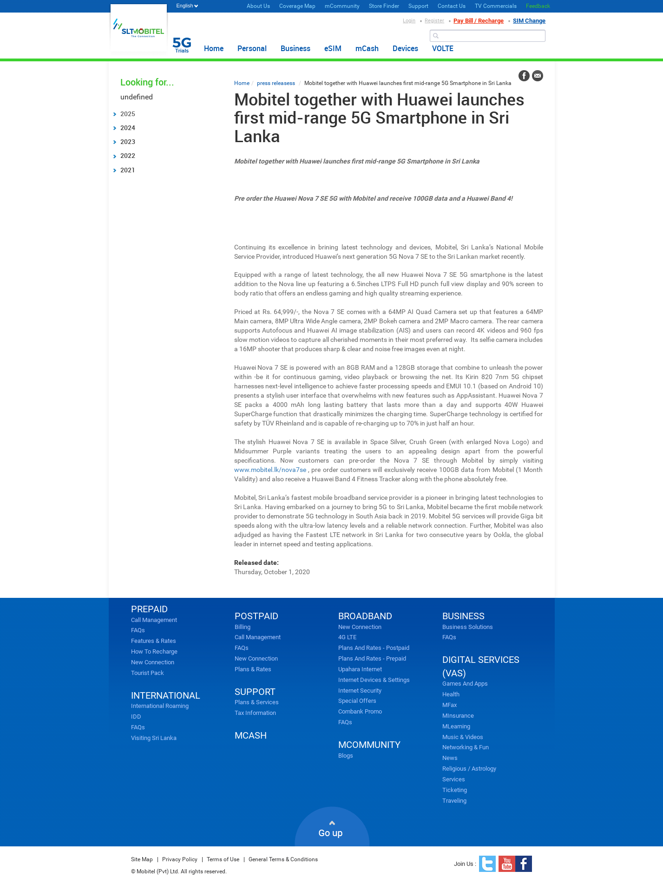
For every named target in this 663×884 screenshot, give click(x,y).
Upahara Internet (360, 669)
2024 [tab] (124, 127)
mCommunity (342, 6)
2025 (127, 113)
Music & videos (462, 736)
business (463, 616)
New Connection (152, 662)
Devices (405, 48)
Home (213, 48)
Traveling (454, 800)
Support (418, 6)
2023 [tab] (124, 141)
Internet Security (359, 690)
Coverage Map (297, 6)
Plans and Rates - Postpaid (373, 647)
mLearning (456, 726)
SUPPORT (255, 691)
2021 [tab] (124, 169)
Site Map (142, 859)
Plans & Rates (253, 669)
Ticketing (454, 789)
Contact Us (452, 6)
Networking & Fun (465, 747)
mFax (449, 704)
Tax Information (255, 712)
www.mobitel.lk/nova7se (270, 469)
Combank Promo (360, 711)
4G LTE (347, 637)
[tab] (168, 113)
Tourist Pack (147, 672)
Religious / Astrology (469, 768)
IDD (136, 716)
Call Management (154, 619)
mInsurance (458, 715)
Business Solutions (467, 626)
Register (434, 21)
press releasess (276, 83)
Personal (252, 48)
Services (453, 779)
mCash (367, 48)
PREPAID (149, 609)
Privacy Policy (179, 859)
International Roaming (160, 705)
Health (451, 694)
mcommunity (369, 744)
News (450, 757)
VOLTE (442, 48)
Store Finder (384, 6)
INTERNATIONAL (165, 695)
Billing (242, 626)
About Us (258, 6)
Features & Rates (153, 640)
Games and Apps (465, 683)
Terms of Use (223, 859)
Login (409, 21)
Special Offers (357, 700)
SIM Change (529, 20)
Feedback (538, 6)
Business (295, 48)
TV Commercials (496, 6)
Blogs (345, 755)
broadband (365, 616)
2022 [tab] (124, 155)
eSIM (332, 48)
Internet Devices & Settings (374, 679)
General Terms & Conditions (283, 859)
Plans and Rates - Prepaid (372, 658)
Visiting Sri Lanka (154, 737)
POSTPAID (256, 616)
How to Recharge (154, 651)
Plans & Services (257, 702)
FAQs (138, 630)
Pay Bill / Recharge (478, 20)
